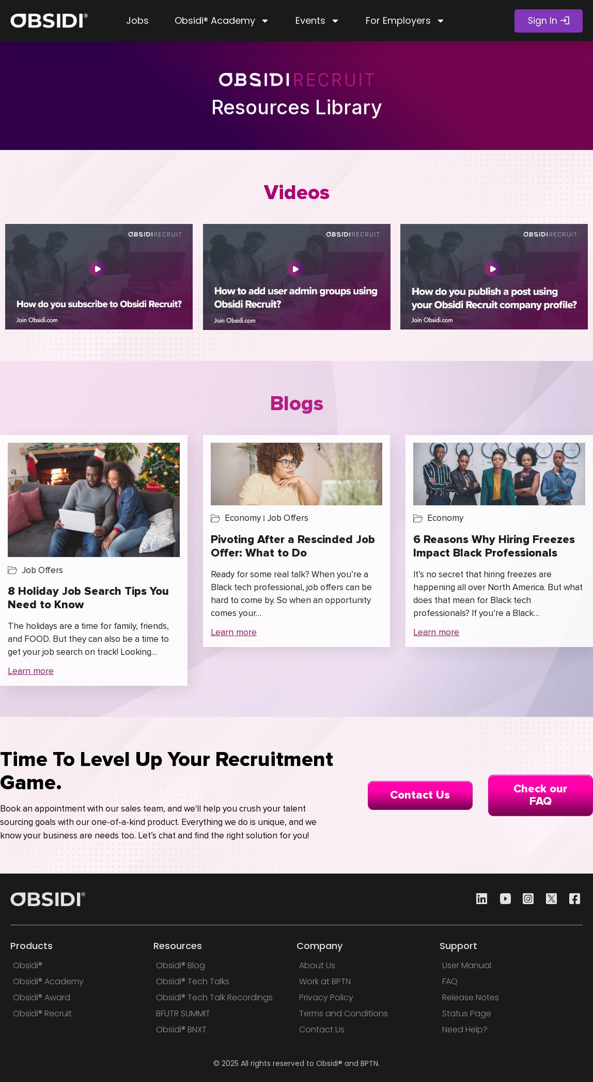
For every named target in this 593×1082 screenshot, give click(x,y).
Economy (243, 518)
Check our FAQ (540, 795)
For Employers (405, 21)
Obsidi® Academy (222, 21)
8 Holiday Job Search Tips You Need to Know (88, 598)
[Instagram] (525, 899)
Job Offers (42, 570)
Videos (297, 192)
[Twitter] (548, 899)
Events (317, 21)
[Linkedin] (479, 899)
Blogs (296, 403)
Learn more (31, 671)
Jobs (137, 20)
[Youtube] (502, 899)
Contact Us (420, 795)
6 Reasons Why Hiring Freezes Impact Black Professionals (494, 546)
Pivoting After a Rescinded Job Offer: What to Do (293, 546)
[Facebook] (572, 899)
